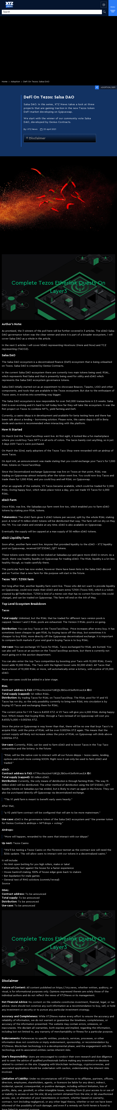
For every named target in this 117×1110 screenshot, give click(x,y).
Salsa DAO (13, 362)
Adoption (15, 82)
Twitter (15, 573)
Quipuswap (49, 471)
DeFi (113, 87)
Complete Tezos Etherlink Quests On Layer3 (58, 287)
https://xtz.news (66, 987)
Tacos (12, 454)
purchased (38, 444)
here (50, 331)
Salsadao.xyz (38, 506)
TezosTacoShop (33, 436)
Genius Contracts (53, 365)
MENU (112, 9)
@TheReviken (24, 593)
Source (6, 883)
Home (4, 82)
